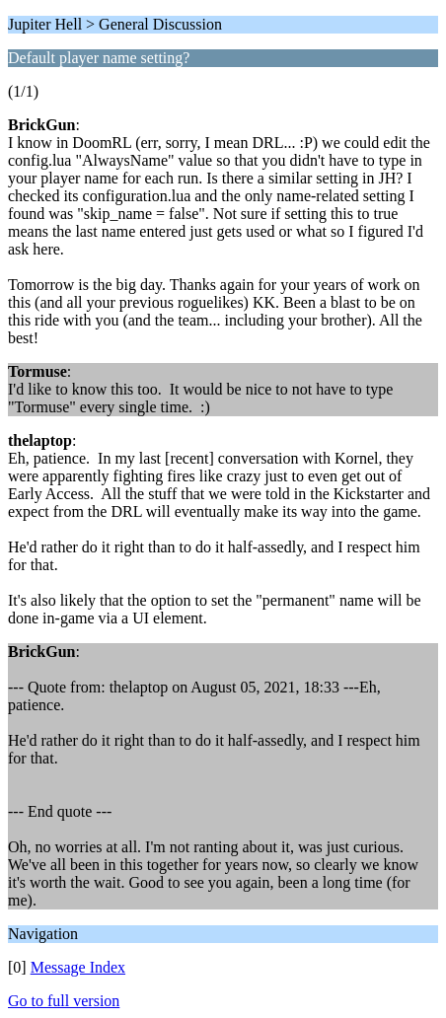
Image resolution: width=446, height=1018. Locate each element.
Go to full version (63, 1000)
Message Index (78, 967)
